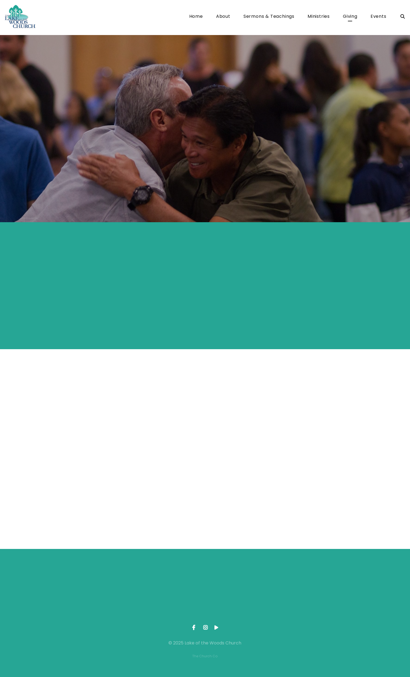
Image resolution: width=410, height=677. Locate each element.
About (223, 16)
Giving (350, 16)
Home (196, 16)
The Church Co (204, 656)
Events (378, 16)
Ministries (319, 16)
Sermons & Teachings (268, 16)
